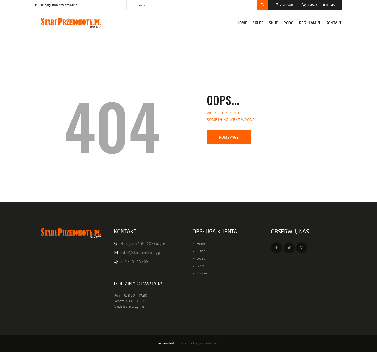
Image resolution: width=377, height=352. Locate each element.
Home (201, 243)
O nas (201, 250)
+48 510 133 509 (134, 261)
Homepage (229, 137)
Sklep (201, 258)
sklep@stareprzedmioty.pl (140, 252)
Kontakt (203, 273)
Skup (200, 265)
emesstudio (167, 342)
